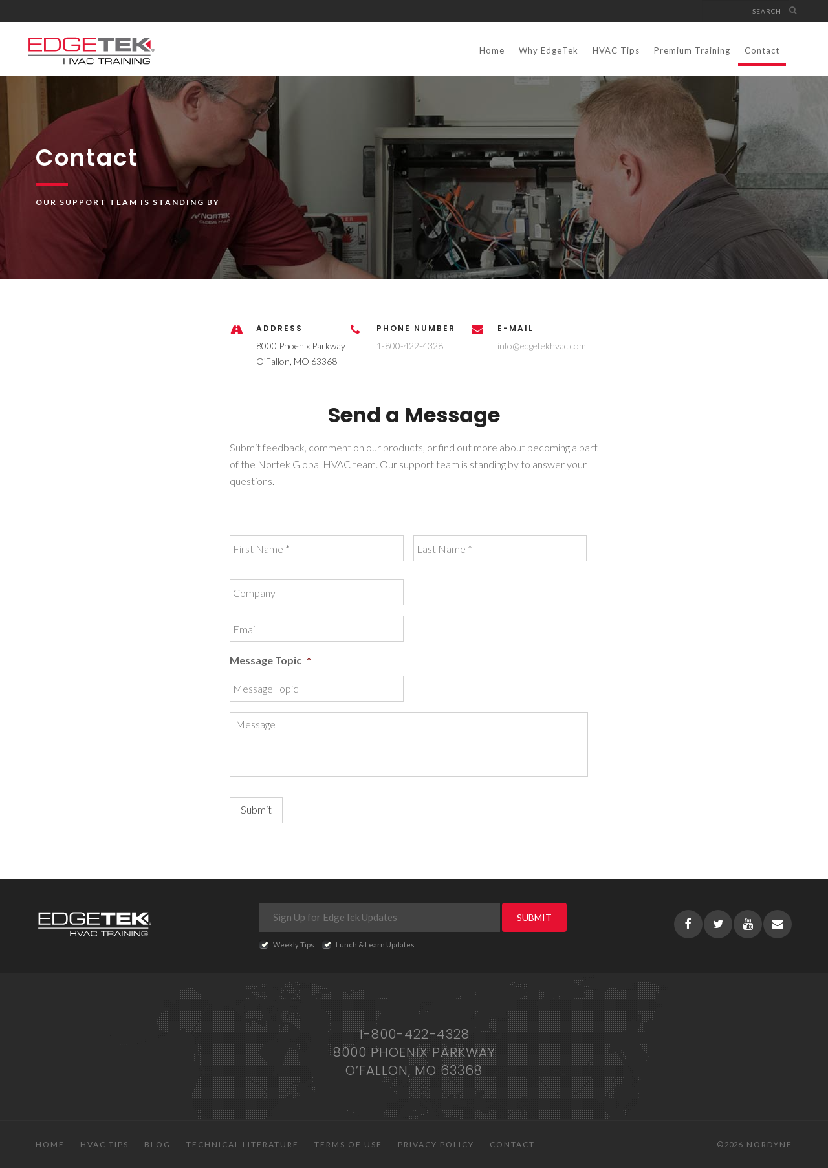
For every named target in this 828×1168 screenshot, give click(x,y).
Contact (762, 50)
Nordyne (769, 1144)
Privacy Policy (436, 1144)
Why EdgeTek (548, 50)
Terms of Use (348, 1144)
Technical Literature (242, 1144)
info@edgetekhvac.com (541, 345)
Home (492, 50)
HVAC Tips (616, 50)
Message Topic (270, 660)
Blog (157, 1144)
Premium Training (692, 50)
